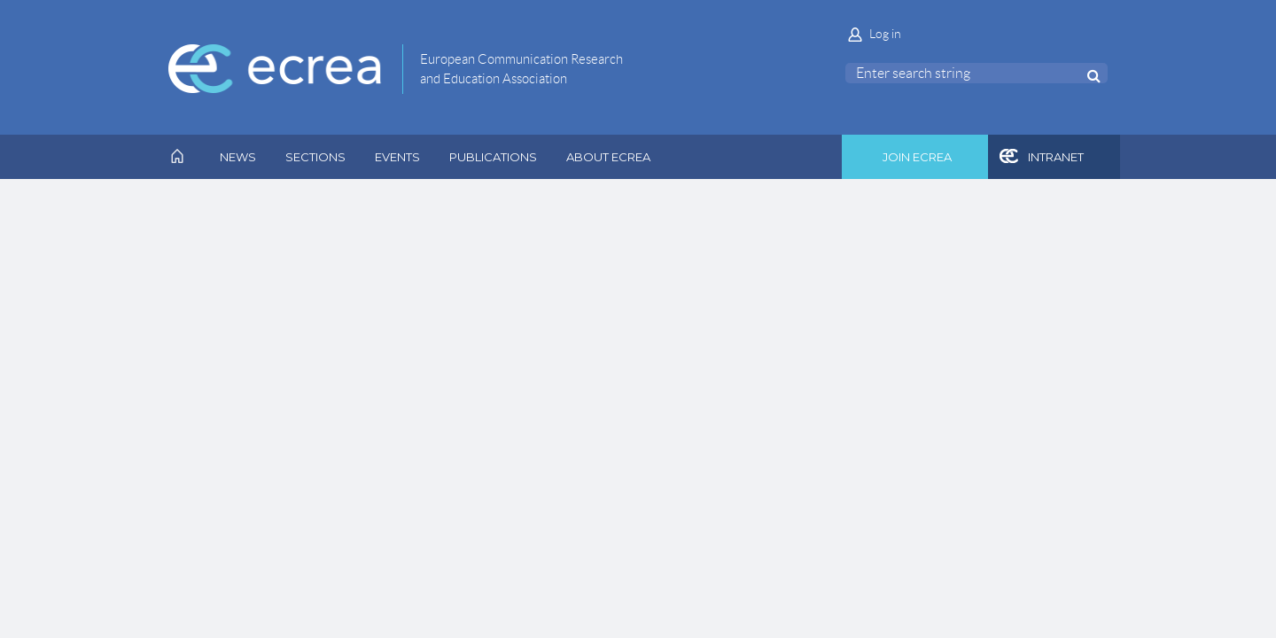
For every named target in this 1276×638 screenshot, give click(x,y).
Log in (885, 34)
